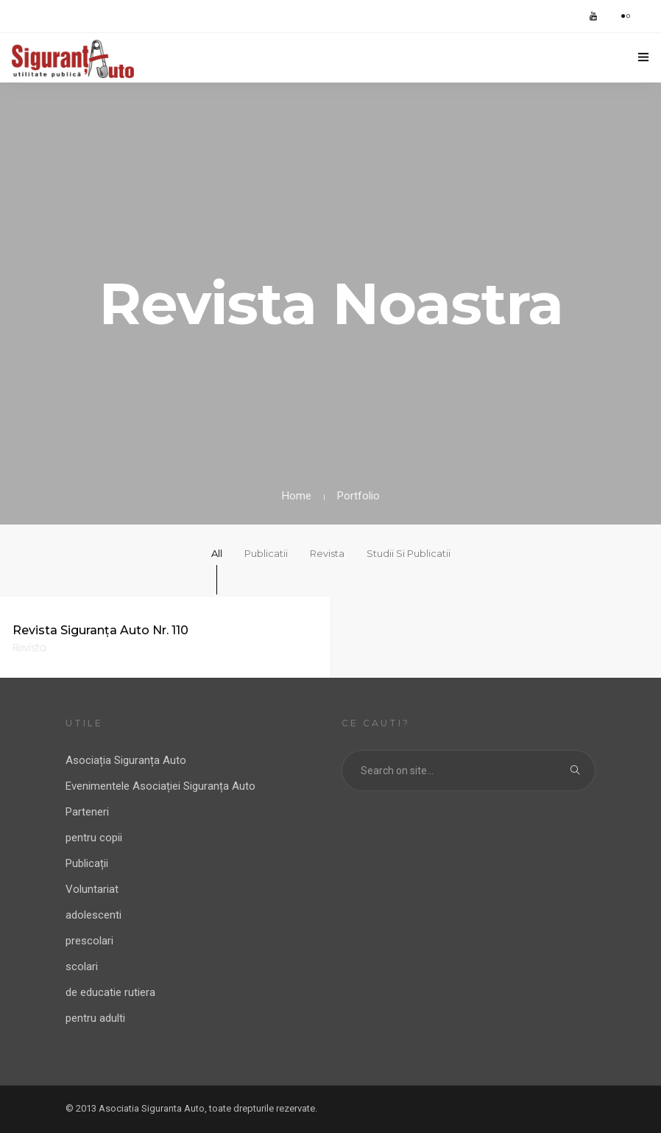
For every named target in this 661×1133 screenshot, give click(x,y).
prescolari (89, 940)
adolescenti (93, 915)
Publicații (87, 863)
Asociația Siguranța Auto (126, 760)
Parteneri (87, 811)
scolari (82, 966)
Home (296, 495)
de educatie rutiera (110, 992)
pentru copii (94, 837)
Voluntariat (92, 889)
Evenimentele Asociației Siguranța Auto (160, 786)
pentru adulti (95, 1018)
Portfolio (358, 495)
